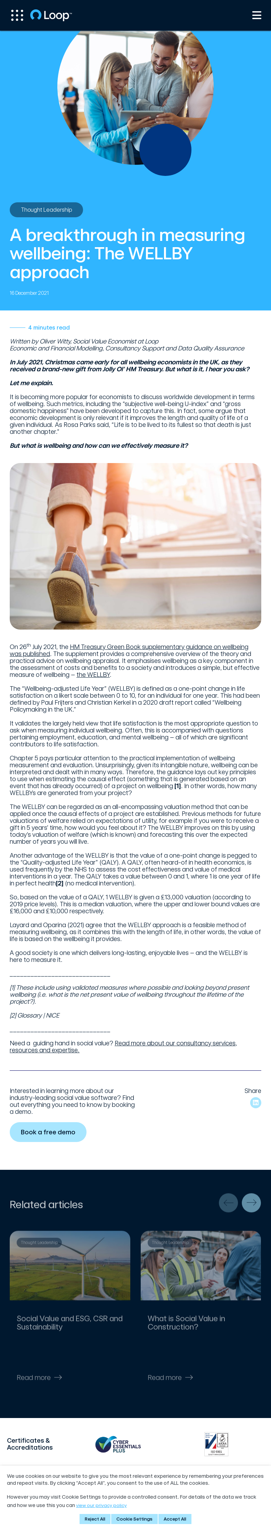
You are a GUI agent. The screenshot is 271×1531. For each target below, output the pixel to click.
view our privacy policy (101, 1505)
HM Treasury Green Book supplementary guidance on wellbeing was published (129, 650)
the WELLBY (93, 674)
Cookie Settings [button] (134, 1519)
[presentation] (228, 1205)
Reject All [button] (95, 1519)
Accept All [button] (175, 1519)
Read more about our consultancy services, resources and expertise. (123, 1046)
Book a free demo (49, 1132)
